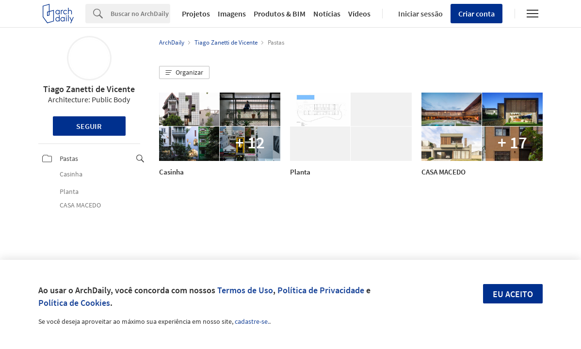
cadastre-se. (252, 321)
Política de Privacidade (320, 290)
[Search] (140, 13)
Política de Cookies (74, 302)
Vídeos (359, 13)
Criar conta (476, 13)
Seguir (89, 126)
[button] (184, 72)
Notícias (326, 13)
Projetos (196, 13)
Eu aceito (513, 294)
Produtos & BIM (280, 13)
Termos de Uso (245, 290)
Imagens (232, 13)
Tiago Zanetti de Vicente (89, 89)
